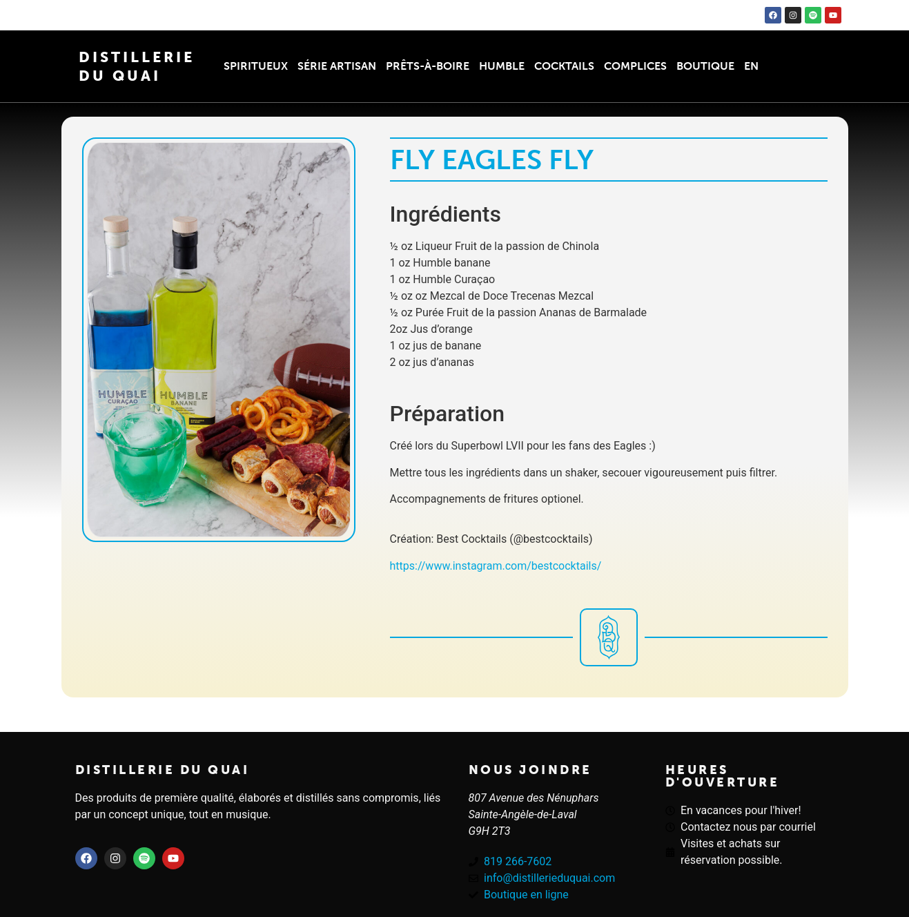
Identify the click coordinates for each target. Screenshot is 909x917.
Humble (502, 66)
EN (751, 66)
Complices (635, 66)
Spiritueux (256, 66)
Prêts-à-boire (427, 66)
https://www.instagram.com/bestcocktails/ (496, 565)
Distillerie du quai (162, 770)
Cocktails (564, 66)
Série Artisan (336, 66)
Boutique (705, 66)
